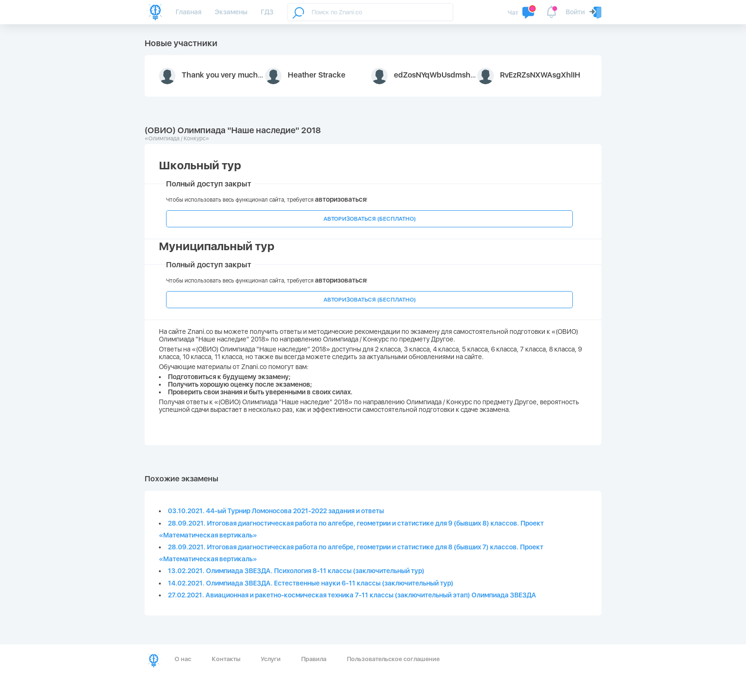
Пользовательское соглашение (393, 659)
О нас (183, 659)
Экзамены (231, 12)
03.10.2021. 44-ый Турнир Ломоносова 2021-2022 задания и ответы (276, 511)
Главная (188, 12)
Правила (313, 659)
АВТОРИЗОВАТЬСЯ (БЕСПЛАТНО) (370, 218)
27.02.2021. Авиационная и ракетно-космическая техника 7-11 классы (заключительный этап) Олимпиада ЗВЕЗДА (352, 595)
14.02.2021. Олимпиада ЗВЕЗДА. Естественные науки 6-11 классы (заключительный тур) (310, 583)
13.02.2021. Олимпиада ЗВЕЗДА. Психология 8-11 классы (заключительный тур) (296, 571)
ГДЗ (267, 12)
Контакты (226, 659)
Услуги (271, 659)
